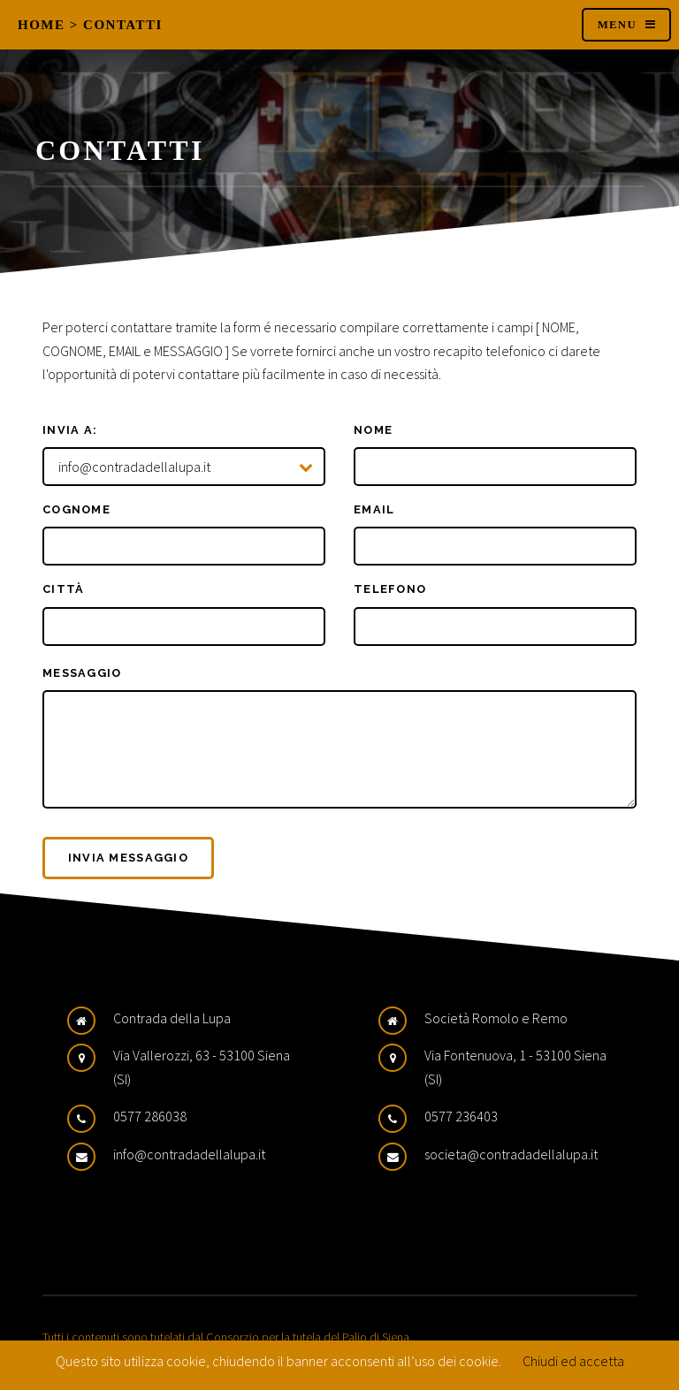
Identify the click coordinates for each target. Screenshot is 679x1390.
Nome (373, 430)
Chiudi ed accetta (573, 1361)
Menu (617, 25)
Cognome (76, 509)
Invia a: (69, 430)
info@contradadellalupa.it (189, 1154)
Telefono (390, 589)
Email (374, 509)
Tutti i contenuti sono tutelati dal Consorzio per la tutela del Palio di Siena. (227, 1337)
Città (63, 589)
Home (41, 25)
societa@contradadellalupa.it (511, 1154)
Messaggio (82, 673)
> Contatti (116, 25)
